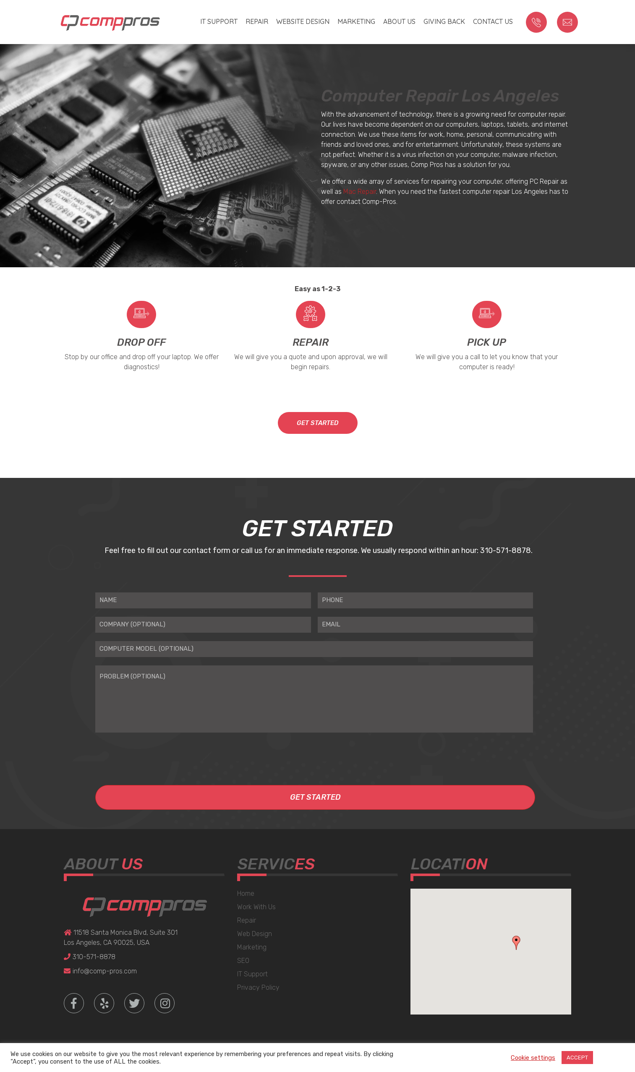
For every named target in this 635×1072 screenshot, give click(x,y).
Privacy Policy (258, 987)
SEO (243, 961)
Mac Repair (359, 192)
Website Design (302, 21)
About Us (399, 21)
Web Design (254, 934)
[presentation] (159, 755)
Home (245, 893)
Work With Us (256, 907)
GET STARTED (318, 423)
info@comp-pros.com (100, 971)
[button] (516, 943)
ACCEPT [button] (577, 1057)
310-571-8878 (89, 957)
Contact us (493, 21)
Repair (257, 21)
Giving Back (444, 21)
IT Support (219, 21)
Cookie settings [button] (533, 1058)
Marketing (356, 21)
